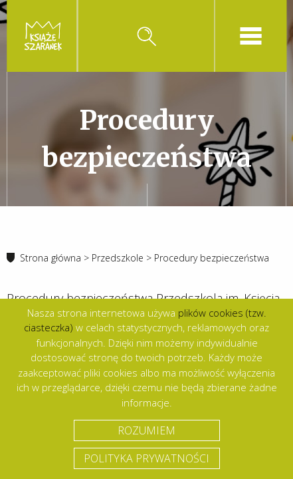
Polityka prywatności (146, 458)
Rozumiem (146, 430)
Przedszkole (118, 257)
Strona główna (50, 257)
